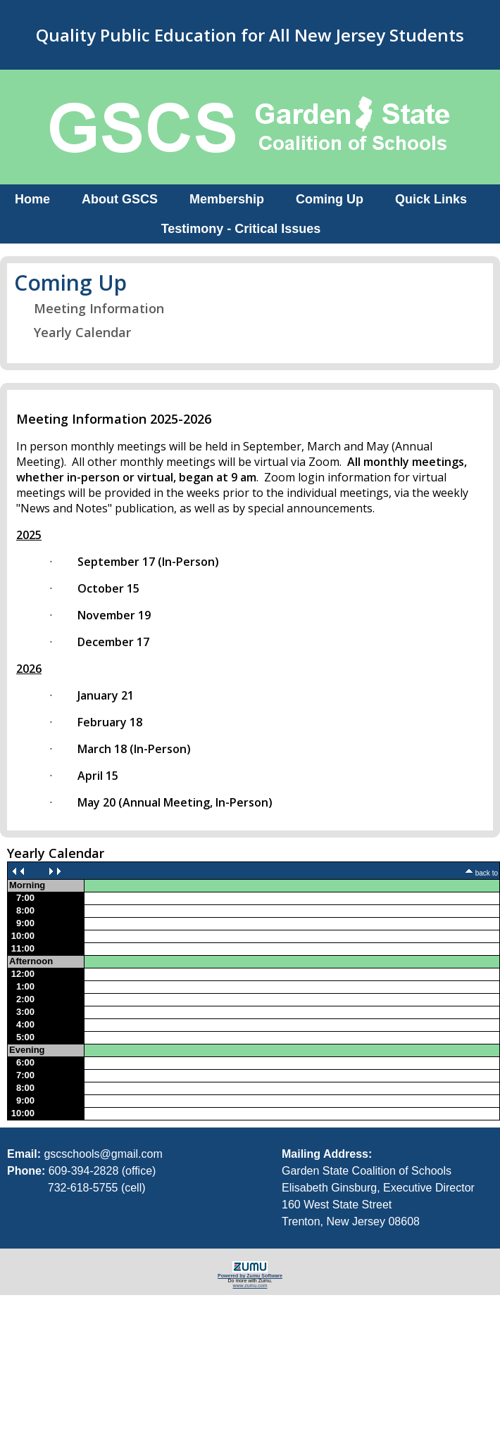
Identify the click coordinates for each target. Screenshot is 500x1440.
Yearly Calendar (73, 332)
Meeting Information (90, 308)
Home (32, 199)
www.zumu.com (249, 1285)
